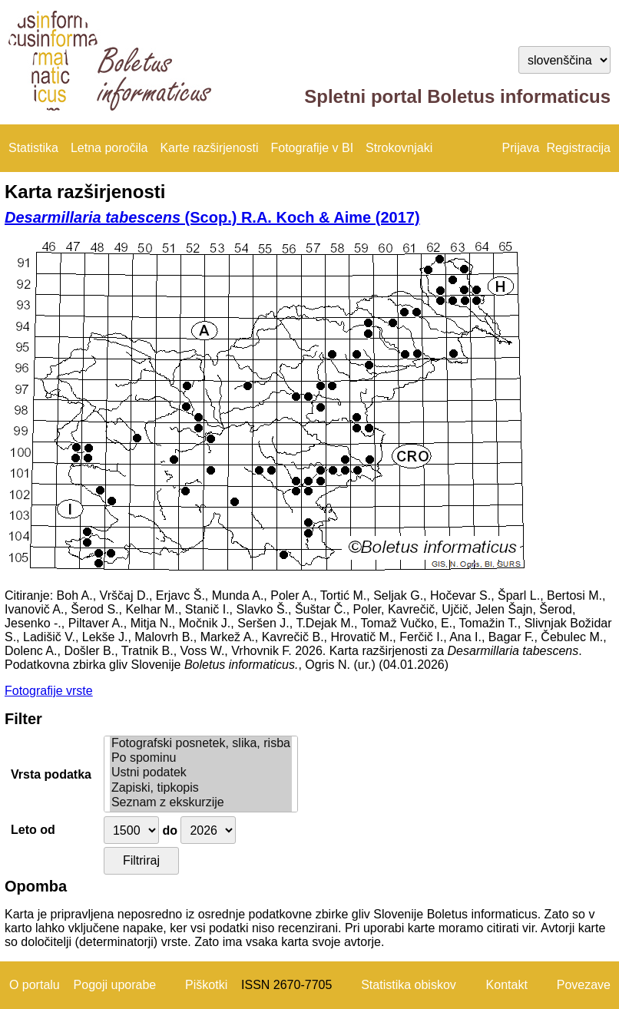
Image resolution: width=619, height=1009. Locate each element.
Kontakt (507, 984)
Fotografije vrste (49, 690)
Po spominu (201, 758)
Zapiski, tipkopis (201, 788)
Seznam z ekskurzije (201, 803)
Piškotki (206, 984)
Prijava (521, 147)
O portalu (34, 984)
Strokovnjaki (399, 147)
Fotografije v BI (311, 147)
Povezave (584, 984)
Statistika (33, 147)
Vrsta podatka (51, 774)
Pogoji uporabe (115, 984)
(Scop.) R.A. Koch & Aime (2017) (212, 217)
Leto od (33, 829)
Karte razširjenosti (209, 147)
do (169, 830)
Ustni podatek (201, 773)
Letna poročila (109, 147)
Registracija (578, 147)
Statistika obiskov (408, 984)
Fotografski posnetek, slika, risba (201, 743)
